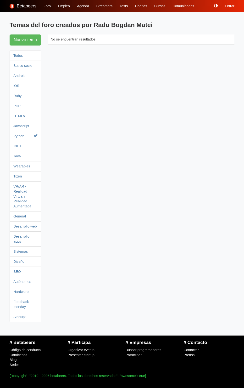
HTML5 (19, 116)
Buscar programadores (143, 350)
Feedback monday (21, 304)
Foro (47, 6)
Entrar (229, 6)
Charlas (141, 6)
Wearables (21, 166)
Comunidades (183, 6)
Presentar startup (81, 355)
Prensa (189, 355)
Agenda (83, 6)
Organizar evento (81, 350)
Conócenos (18, 355)
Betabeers (23, 6)
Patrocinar (134, 355)
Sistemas (20, 251)
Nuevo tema (25, 39)
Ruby (17, 96)
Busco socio (22, 66)
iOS (16, 86)
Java (17, 156)
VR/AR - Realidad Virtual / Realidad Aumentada (22, 196)
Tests (124, 6)
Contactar (191, 350)
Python (25, 136)
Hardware (21, 292)
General (19, 216)
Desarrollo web (25, 226)
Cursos (159, 6)
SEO (17, 272)
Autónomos (22, 282)
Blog (13, 360)
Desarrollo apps (21, 238)
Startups (20, 317)
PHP (17, 106)
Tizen (17, 176)
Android (19, 76)
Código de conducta (25, 350)
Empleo (64, 6)
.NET (17, 146)
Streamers (104, 6)
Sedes (15, 365)
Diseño (18, 261)
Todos (18, 55)
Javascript (21, 126)
